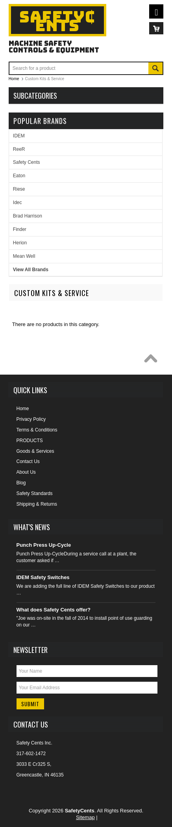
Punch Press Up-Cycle (44, 545)
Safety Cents (26, 162)
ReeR (19, 149)
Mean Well (24, 256)
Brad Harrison (27, 216)
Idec (17, 202)
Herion (20, 243)
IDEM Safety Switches (43, 577)
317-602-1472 (31, 753)
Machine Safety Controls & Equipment (54, 46)
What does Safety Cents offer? (54, 610)
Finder (19, 229)
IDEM (19, 136)
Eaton (19, 175)
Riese (19, 189)
